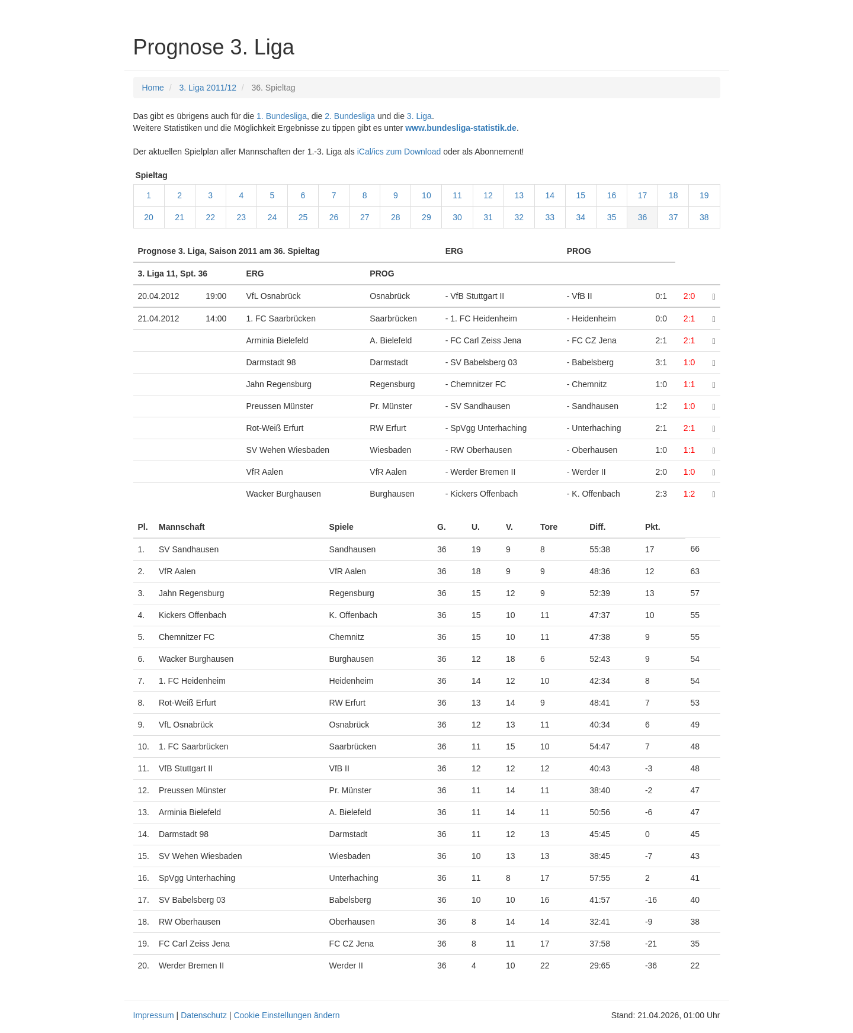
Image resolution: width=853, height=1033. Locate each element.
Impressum (153, 1015)
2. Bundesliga (350, 116)
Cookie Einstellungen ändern (286, 1015)
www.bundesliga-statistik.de (461, 128)
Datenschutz (204, 1015)
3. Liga (419, 116)
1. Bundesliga (281, 116)
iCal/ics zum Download (399, 151)
